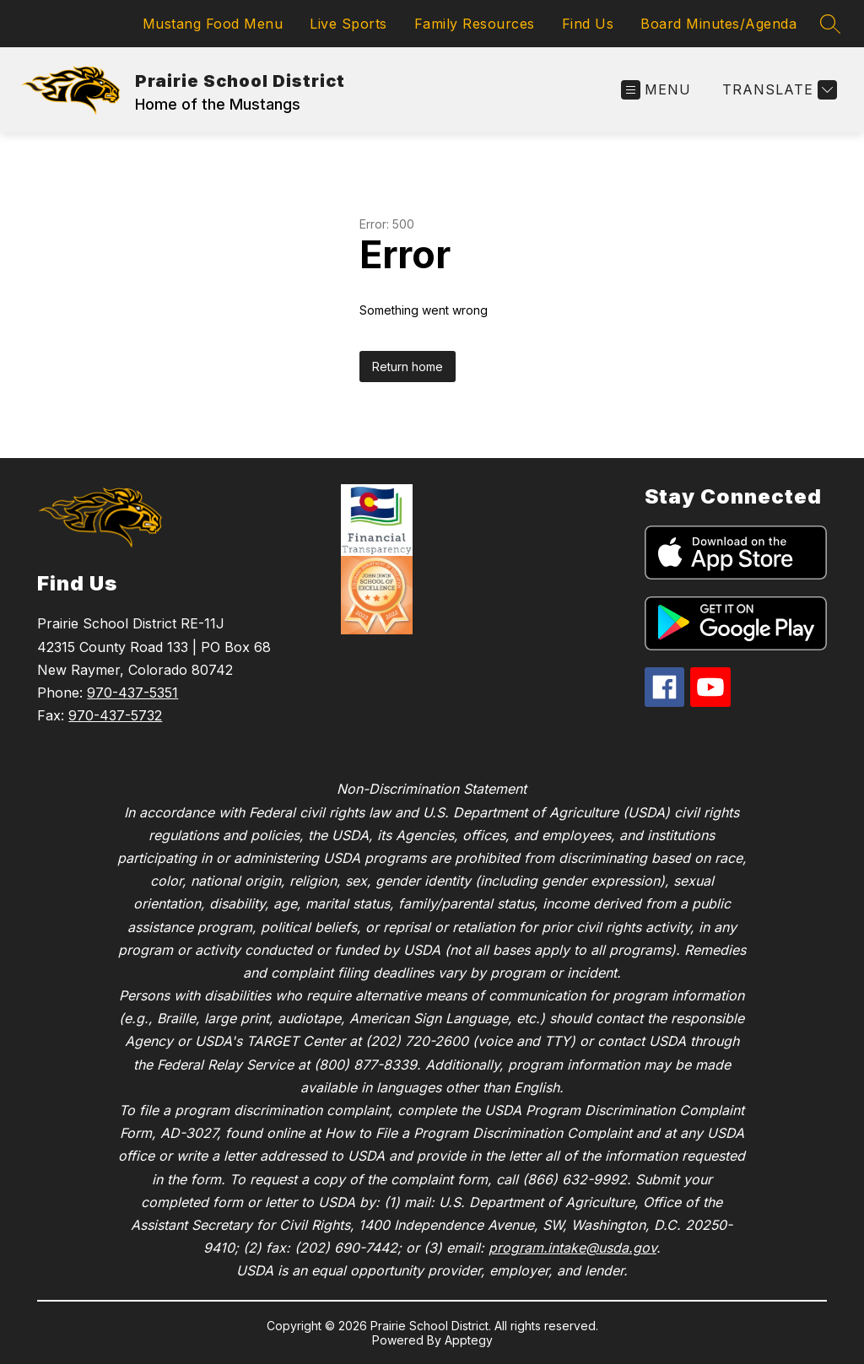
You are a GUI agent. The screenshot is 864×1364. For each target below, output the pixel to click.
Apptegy (469, 1340)
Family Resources (474, 23)
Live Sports (348, 23)
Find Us (588, 23)
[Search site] (830, 23)
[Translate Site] (777, 89)
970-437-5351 (132, 692)
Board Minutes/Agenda (718, 23)
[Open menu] (656, 89)
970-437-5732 (115, 715)
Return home (407, 366)
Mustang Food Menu (213, 23)
